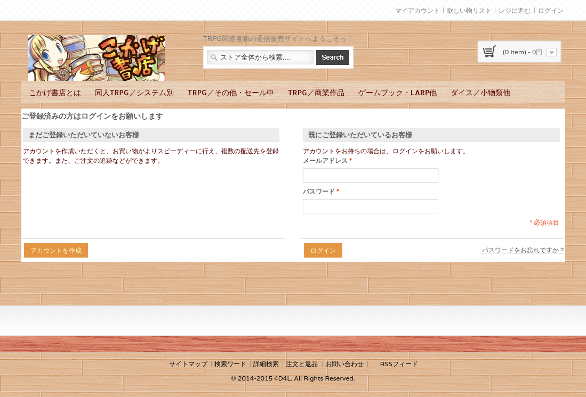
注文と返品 (302, 364)
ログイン (551, 10)
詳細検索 (266, 364)
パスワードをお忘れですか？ (523, 250)
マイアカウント (417, 10)
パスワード (319, 191)
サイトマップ (188, 364)
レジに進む (515, 10)
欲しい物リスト (469, 10)
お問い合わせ (344, 364)
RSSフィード (399, 364)
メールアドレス (325, 161)
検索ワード (230, 364)
